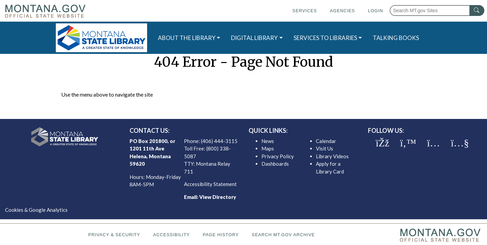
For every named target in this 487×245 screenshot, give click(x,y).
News (267, 141)
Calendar (326, 141)
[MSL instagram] (433, 143)
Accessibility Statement (210, 184)
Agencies (342, 10)
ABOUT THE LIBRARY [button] (186, 37)
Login (375, 10)
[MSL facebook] (382, 143)
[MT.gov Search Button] (476, 10)
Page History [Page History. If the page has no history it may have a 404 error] (221, 234)
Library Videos (332, 156)
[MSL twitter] (408, 143)
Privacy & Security (114, 234)
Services (305, 10)
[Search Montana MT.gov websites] (437, 10)
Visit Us (324, 148)
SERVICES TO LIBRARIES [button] (325, 37)
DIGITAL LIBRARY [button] (254, 37)
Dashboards (275, 164)
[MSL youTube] (459, 143)
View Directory (217, 197)
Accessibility (171, 234)
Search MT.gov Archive (283, 234)
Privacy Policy (277, 156)
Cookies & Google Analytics (36, 210)
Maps (267, 148)
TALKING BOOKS (396, 37)
